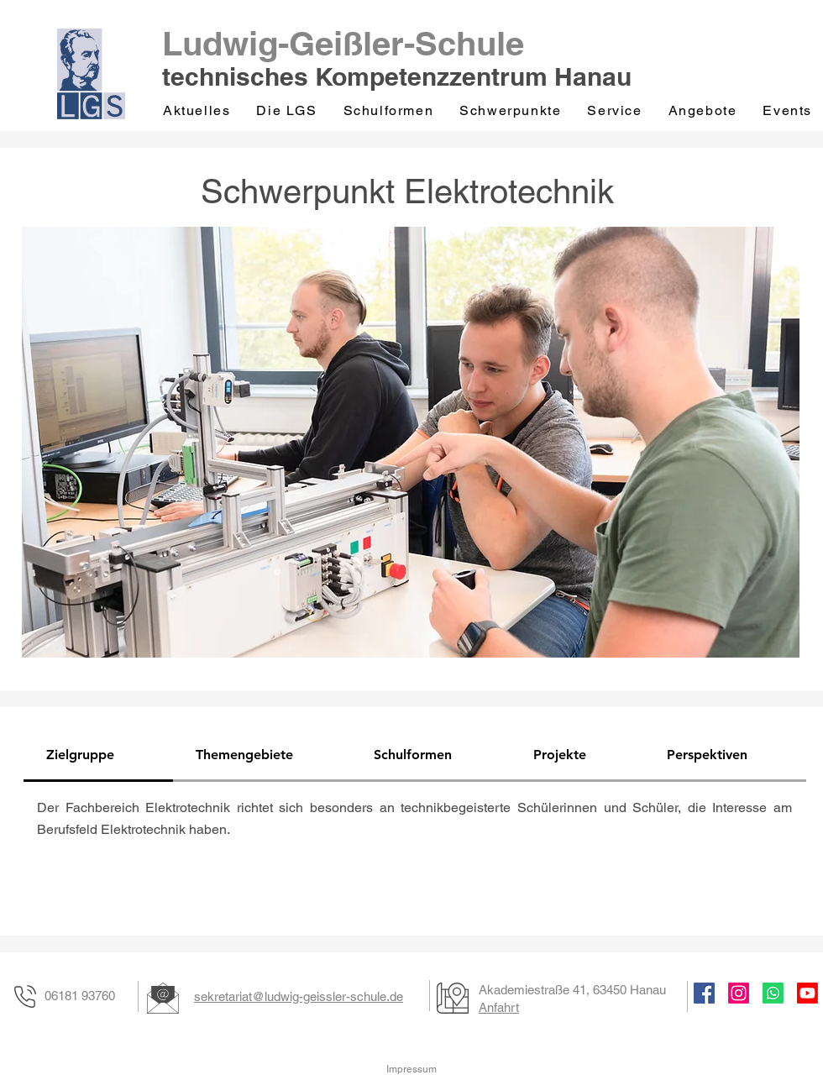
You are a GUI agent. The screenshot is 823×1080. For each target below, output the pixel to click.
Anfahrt (499, 1007)
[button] (288, 111)
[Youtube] (807, 993)
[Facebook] (704, 993)
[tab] (98, 756)
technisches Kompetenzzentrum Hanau (397, 76)
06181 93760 (80, 995)
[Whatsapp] (773, 993)
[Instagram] (738, 993)
